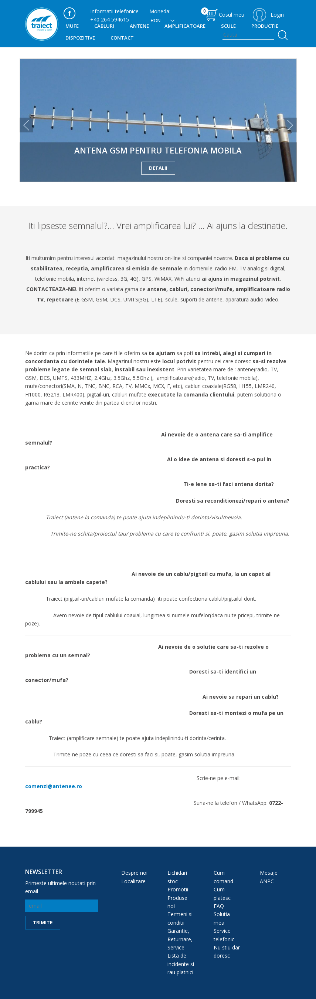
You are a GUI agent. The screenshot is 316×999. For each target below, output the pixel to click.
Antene (139, 26)
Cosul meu (222, 12)
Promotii (177, 889)
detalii (158, 168)
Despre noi (134, 872)
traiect (41, 24)
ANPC (267, 881)
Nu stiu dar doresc (227, 951)
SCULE (228, 26)
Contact (122, 37)
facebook (69, 13)
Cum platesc (222, 893)
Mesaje (269, 872)
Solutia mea (222, 918)
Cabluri (104, 26)
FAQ (219, 905)
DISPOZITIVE (80, 37)
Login (277, 14)
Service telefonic (224, 934)
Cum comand (223, 876)
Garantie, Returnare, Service (180, 939)
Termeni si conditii (180, 918)
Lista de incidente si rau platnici (180, 964)
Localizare (133, 881)
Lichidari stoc (177, 876)
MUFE (72, 26)
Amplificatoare (184, 26)
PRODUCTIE (264, 26)
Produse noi (177, 901)
